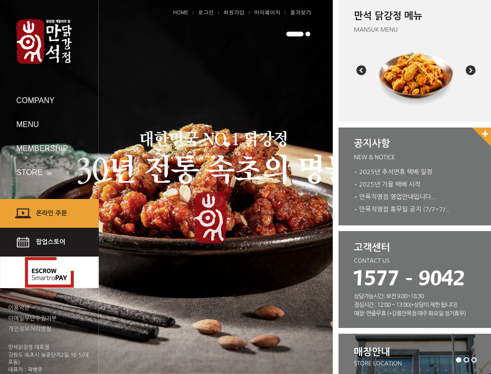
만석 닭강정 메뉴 (388, 16)
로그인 (206, 12)
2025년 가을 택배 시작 (390, 184)
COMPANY (35, 100)
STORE (29, 172)
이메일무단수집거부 (32, 318)
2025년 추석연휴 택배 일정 (395, 172)
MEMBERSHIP (42, 148)
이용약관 (19, 308)
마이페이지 (267, 12)
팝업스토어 (50, 242)
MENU (27, 124)
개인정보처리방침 (29, 329)
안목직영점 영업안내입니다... (398, 197)
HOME (180, 12)
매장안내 (372, 352)
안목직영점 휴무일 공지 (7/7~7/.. (404, 209)
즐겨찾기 (300, 12)
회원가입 (234, 12)
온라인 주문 (51, 213)
